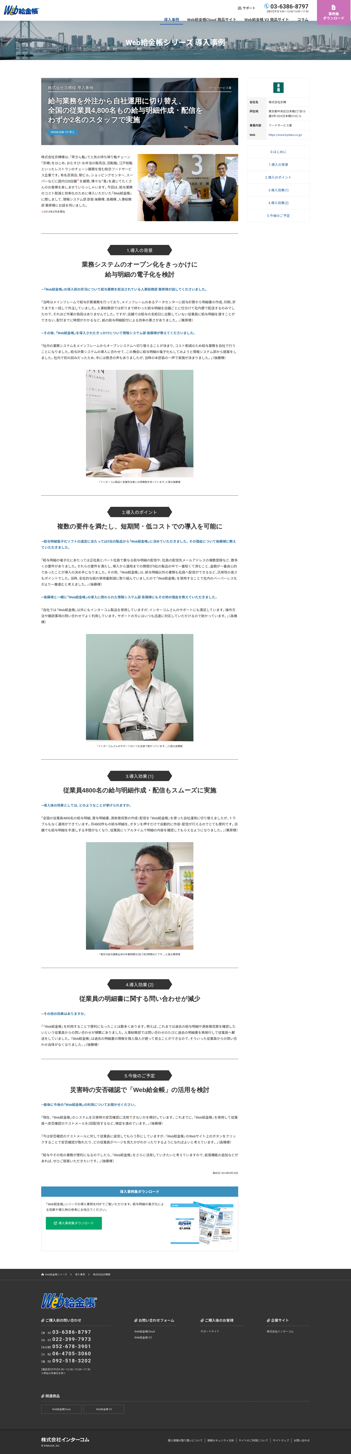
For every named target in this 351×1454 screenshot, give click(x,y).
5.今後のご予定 (278, 215)
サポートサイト (210, 1331)
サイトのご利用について (253, 1440)
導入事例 (172, 19)
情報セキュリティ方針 (220, 1440)
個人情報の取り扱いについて (185, 1440)
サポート (249, 8)
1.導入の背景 (278, 164)
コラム (303, 19)
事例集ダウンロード (334, 16)
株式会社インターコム (280, 1331)
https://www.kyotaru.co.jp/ (285, 135)
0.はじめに (278, 151)
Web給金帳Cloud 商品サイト (212, 19)
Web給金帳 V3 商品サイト (267, 19)
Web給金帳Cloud (144, 1331)
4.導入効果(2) (278, 202)
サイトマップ (281, 1440)
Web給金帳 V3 (143, 1337)
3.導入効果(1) (278, 190)
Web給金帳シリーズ (56, 1274)
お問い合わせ (302, 1440)
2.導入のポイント (278, 177)
